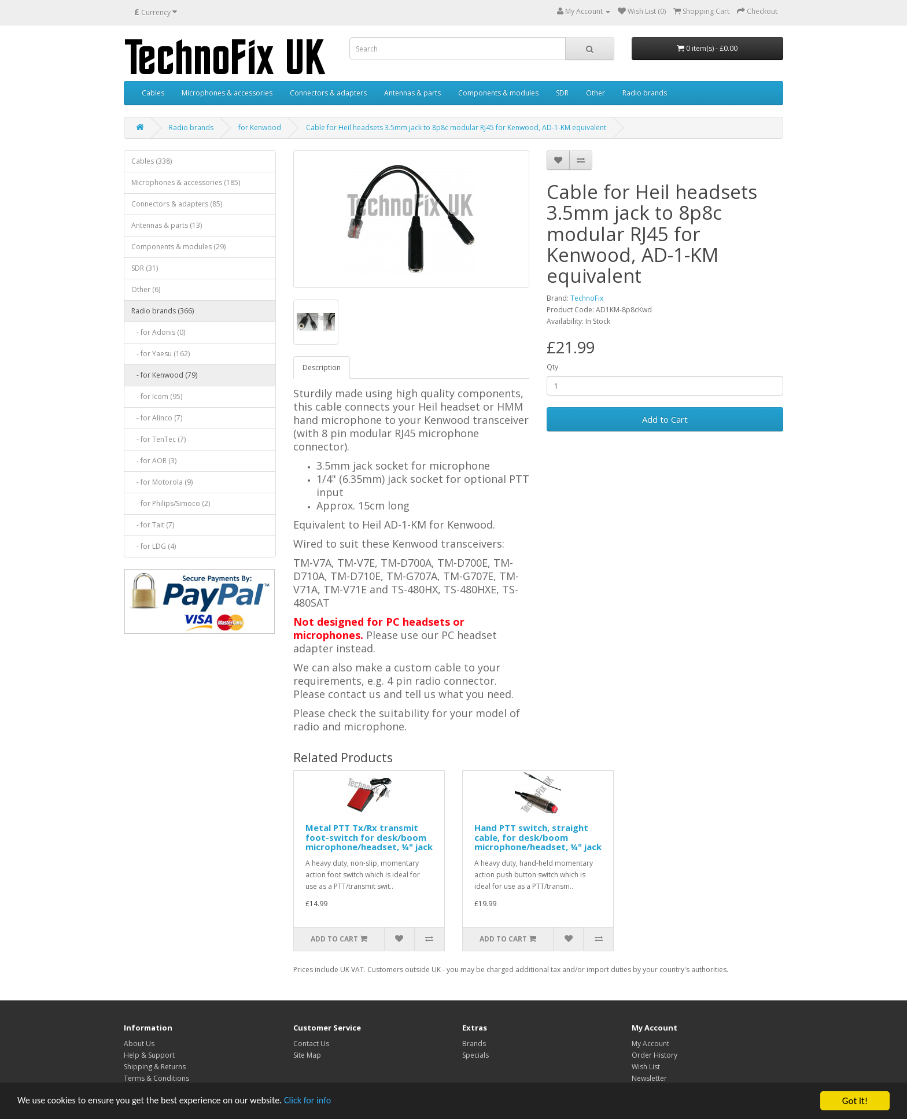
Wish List (646, 1067)
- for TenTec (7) (158, 439)
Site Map (307, 1055)
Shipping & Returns (155, 1067)
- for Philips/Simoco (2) (170, 503)
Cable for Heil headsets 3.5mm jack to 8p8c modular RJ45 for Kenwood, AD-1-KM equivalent (456, 127)
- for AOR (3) (153, 461)
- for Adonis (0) (158, 332)
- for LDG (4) (153, 546)
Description (322, 367)
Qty (552, 367)
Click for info (323, 1101)
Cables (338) (151, 161)
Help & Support (149, 1055)
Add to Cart (665, 419)
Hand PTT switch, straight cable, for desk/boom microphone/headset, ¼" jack (538, 837)
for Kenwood (259, 127)
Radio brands (644, 93)
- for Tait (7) (152, 525)
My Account (650, 1043)
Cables (153, 93)
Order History (654, 1055)
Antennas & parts (412, 93)
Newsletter (649, 1078)
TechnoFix (586, 298)
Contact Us (311, 1043)
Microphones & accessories (227, 93)
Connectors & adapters (328, 93)
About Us (139, 1043)
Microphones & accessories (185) (185, 182)
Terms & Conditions (156, 1078)
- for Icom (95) (156, 396)
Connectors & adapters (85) (176, 204)
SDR (562, 93)
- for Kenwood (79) (164, 375)
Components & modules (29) (178, 247)
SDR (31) (144, 268)
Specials (475, 1055)
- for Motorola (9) (162, 482)
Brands (474, 1043)
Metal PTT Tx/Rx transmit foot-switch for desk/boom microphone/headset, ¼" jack (369, 837)
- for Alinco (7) (156, 418)
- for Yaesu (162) (160, 354)
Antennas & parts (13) (166, 225)
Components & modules (498, 93)
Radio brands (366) (162, 311)
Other (595, 93)
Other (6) (145, 289)
